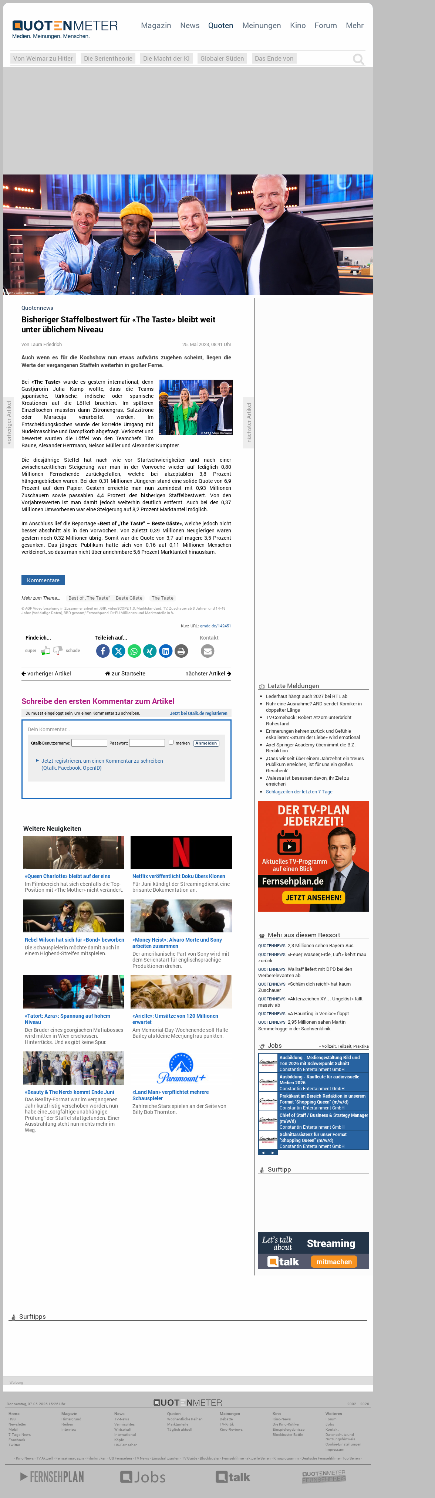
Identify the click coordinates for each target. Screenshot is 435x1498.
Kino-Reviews (231, 1429)
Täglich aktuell (179, 1429)
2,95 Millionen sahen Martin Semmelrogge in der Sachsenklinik (301, 1025)
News (190, 25)
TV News (142, 1458)
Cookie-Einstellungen (343, 1444)
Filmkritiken (97, 1458)
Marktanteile (177, 1424)
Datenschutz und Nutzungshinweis (340, 1436)
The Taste (162, 598)
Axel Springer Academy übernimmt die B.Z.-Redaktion (311, 747)
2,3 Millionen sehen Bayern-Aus (306, 945)
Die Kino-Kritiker (286, 1424)
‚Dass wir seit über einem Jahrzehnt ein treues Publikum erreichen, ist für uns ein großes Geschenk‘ (315, 764)
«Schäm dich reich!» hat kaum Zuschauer (304, 987)
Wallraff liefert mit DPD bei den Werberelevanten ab (305, 972)
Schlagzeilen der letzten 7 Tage (299, 791)
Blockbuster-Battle (288, 1434)
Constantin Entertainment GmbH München (309, 1063)
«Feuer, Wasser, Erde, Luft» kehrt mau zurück (312, 957)
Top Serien (351, 1458)
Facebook (17, 1439)
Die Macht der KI (166, 58)
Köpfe (119, 1439)
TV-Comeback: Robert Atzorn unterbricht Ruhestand (309, 720)
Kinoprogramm (286, 1458)
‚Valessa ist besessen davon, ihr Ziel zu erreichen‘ (307, 781)
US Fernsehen (120, 1458)
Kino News (25, 1458)
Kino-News (282, 1419)
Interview (69, 1429)
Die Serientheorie (108, 58)
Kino (298, 25)
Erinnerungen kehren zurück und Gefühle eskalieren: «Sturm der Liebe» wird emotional (313, 734)
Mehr (355, 25)
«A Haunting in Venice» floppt (303, 1013)
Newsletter (17, 1424)
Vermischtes (124, 1424)
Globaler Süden (222, 58)
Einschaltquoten (165, 1458)
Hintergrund (71, 1419)
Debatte (226, 1419)
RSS (12, 1419)
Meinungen (261, 25)
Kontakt (332, 1429)
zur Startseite (125, 673)
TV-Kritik (227, 1424)
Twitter (14, 1445)
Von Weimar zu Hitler (43, 58)
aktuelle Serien (258, 1458)
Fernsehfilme (233, 1458)
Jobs (330, 1424)
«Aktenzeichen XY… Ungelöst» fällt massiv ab (310, 1002)
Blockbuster (209, 1458)
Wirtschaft (122, 1429)
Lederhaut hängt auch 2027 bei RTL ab (306, 696)
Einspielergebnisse (288, 1429)
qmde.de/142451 (215, 625)
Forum (325, 25)
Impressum (335, 1449)
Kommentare (43, 580)
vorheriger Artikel (46, 673)
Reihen (67, 1424)
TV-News (121, 1419)
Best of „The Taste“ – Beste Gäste (105, 598)
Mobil (13, 1429)
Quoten (220, 25)
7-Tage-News (20, 1434)
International (125, 1434)
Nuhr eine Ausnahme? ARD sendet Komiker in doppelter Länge (314, 706)
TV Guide (189, 1458)
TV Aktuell (44, 1458)
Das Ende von (274, 58)
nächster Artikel (208, 673)
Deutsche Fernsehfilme (320, 1458)
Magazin (156, 25)
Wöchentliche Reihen (185, 1419)
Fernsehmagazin (69, 1458)
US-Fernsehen (126, 1445)
